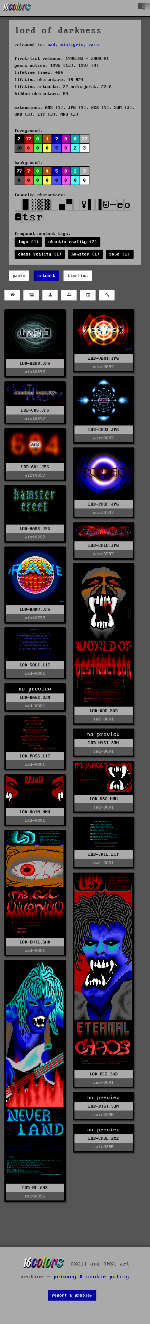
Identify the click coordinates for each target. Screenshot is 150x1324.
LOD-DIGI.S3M (103, 1106)
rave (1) (119, 254)
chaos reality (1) (40, 254)
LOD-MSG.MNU (104, 799)
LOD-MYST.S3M (103, 743)
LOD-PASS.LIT (35, 756)
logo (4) (28, 241)
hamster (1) (86, 254)
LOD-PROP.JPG (103, 504)
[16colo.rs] (17, 8)
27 (84, 139)
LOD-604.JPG (35, 467)
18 (19, 148)
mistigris (72, 44)
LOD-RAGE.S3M (35, 697)
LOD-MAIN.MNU (35, 812)
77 (19, 171)
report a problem (72, 1295)
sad (51, 44)
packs (19, 275)
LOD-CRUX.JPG (103, 429)
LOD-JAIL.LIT (103, 854)
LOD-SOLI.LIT (35, 665)
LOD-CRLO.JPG (103, 545)
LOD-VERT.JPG (103, 358)
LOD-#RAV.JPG (35, 609)
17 (28, 139)
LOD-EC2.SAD (104, 1074)
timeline (78, 275)
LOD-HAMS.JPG (35, 528)
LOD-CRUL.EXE (103, 1138)
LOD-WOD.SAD (104, 710)
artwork (46, 275)
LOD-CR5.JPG (35, 410)
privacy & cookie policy (91, 1277)
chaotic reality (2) (73, 241)
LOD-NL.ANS (35, 1187)
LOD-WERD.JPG (35, 363)
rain (94, 44)
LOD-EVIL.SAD (35, 942)
